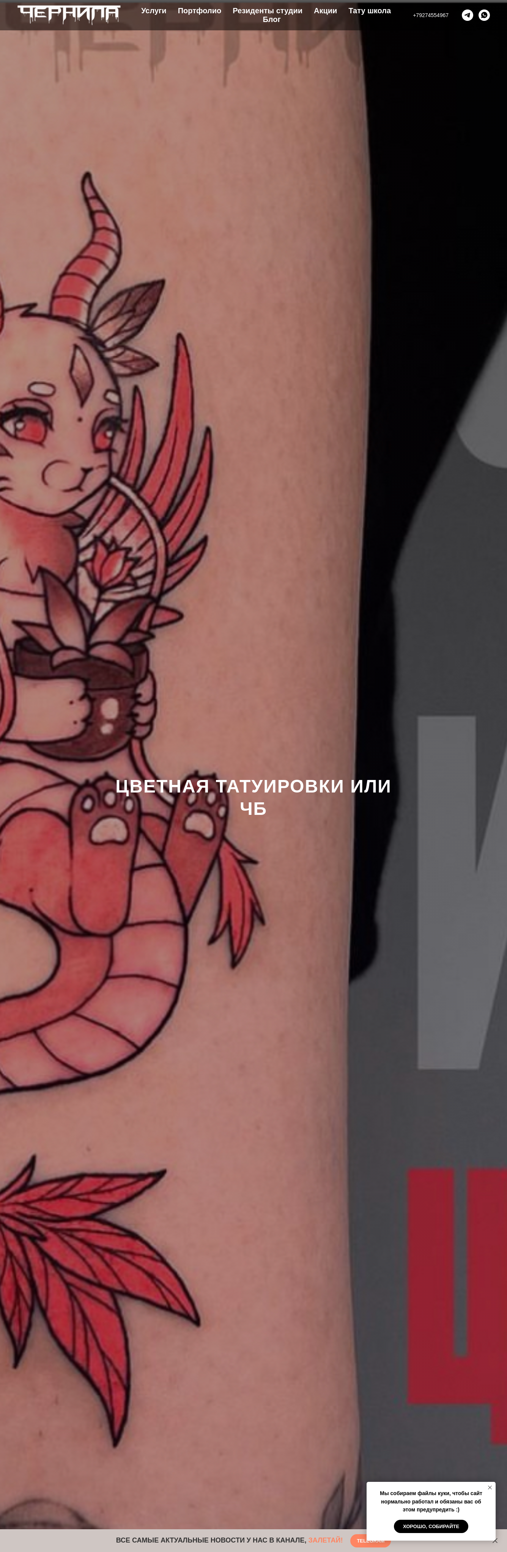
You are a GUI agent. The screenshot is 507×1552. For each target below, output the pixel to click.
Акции (325, 10)
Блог (271, 19)
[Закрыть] (495, 1540)
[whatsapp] (484, 15)
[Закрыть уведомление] (490, 1487)
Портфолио (200, 10)
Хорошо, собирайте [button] (431, 1526)
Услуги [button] (154, 10)
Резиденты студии (267, 10)
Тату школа (369, 10)
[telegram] (467, 15)
